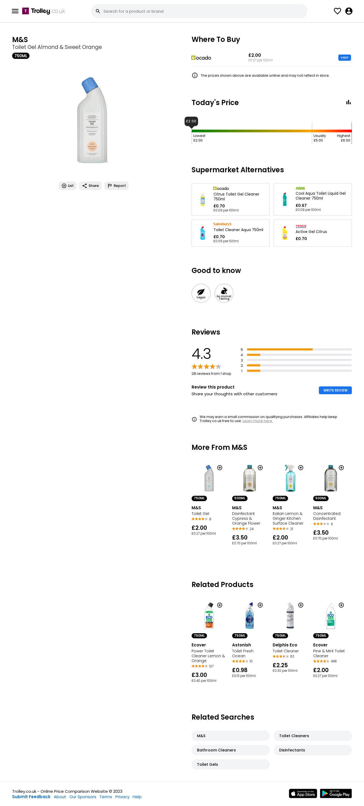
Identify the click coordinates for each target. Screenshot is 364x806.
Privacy (122, 797)
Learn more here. (258, 420)
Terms (105, 797)
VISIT (345, 57)
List (67, 185)
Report (116, 185)
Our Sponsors (82, 797)
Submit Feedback (31, 797)
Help (137, 797)
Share (90, 185)
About (60, 797)
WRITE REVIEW (335, 390)
